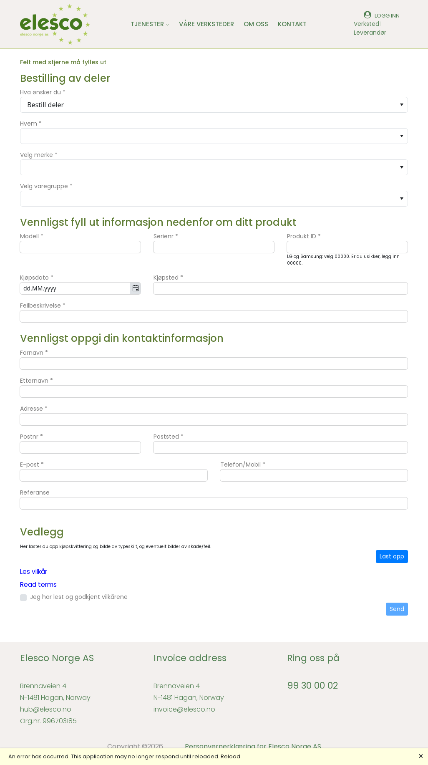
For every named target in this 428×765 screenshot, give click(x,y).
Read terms (38, 584)
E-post (32, 464)
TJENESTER (150, 24)
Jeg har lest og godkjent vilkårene (79, 597)
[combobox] (214, 105)
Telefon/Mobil (242, 464)
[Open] (401, 104)
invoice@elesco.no (184, 709)
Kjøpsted (168, 277)
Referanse (35, 492)
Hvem (31, 123)
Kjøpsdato (36, 277)
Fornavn (34, 352)
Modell (31, 236)
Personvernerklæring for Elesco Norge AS (253, 746)
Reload (230, 756)
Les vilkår (33, 571)
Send (397, 609)
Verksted (366, 24)
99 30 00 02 (312, 685)
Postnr (31, 436)
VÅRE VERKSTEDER (206, 24)
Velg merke (39, 155)
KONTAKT (292, 24)
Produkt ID (304, 236)
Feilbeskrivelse (42, 305)
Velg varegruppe (46, 186)
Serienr (166, 236)
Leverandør (370, 32)
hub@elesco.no (45, 709)
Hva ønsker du (42, 92)
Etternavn (36, 380)
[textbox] (80, 247)
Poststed (169, 436)
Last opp (392, 556)
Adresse (34, 408)
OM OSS (256, 24)
